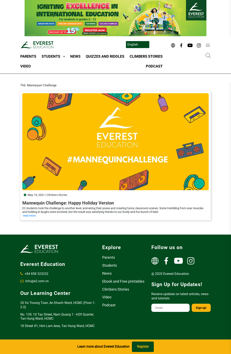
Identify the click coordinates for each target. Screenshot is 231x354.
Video (25, 66)
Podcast (154, 66)
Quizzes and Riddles (105, 56)
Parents (28, 56)
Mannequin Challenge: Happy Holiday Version (68, 203)
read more (29, 215)
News (75, 56)
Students (51, 56)
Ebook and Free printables (123, 281)
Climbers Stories (146, 56)
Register (143, 346)
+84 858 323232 (34, 274)
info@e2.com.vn (34, 281)
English (132, 44)
